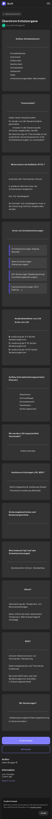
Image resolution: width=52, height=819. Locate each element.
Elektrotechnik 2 (11, 14)
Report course (8, 780)
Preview (26, 749)
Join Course (26, 740)
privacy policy (36, 807)
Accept (43, 813)
